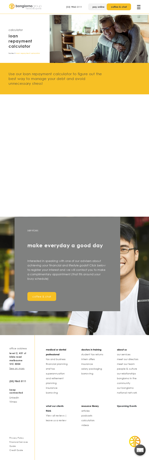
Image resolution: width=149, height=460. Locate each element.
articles (85, 410)
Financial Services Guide (18, 444)
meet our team (126, 363)
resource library (90, 405)
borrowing (52, 392)
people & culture (127, 368)
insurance (51, 387)
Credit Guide (16, 450)
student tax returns (92, 354)
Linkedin (14, 397)
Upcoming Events (127, 405)
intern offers (88, 359)
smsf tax (50, 368)
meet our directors (127, 359)
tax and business (55, 359)
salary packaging (91, 368)
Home (11, 53)
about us (122, 349)
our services (123, 354)
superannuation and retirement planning (55, 378)
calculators (87, 420)
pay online (98, 6)
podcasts (86, 415)
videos (85, 425)
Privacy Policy (16, 438)
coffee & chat (119, 6)
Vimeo (13, 401)
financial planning (56, 363)
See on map (17, 368)
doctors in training (91, 349)
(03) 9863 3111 (74, 6)
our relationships (126, 373)
